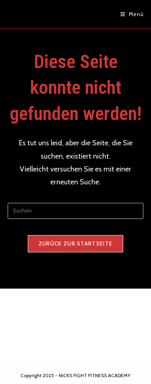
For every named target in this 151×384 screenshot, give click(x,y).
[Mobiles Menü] (132, 14)
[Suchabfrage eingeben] (76, 211)
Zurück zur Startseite (75, 243)
